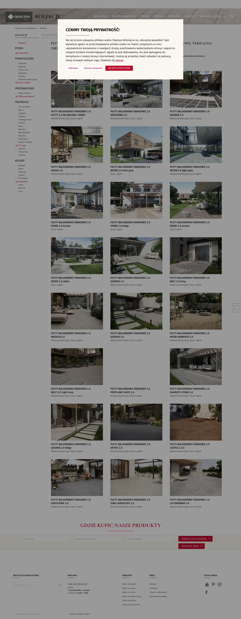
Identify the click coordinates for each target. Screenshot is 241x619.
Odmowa (73, 68)
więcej (119, 60)
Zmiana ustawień (93, 68)
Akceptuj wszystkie (119, 68)
